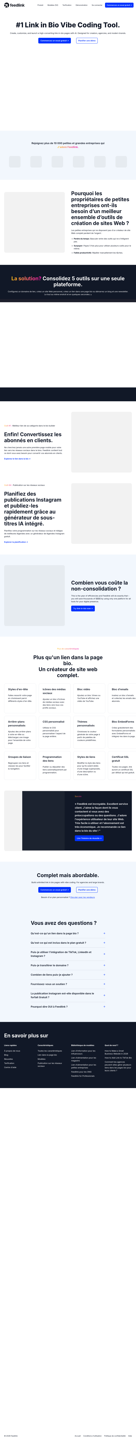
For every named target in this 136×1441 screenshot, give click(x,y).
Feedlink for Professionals (82, 1076)
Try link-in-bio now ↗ (83, 608)
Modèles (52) (52, 5)
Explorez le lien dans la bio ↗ (17, 459)
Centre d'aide (10, 1067)
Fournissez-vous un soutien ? (49, 984)
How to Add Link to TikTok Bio (118, 1058)
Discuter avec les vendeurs (82, 897)
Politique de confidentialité (115, 1436)
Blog (6, 1055)
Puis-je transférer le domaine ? (49, 965)
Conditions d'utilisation (92, 1436)
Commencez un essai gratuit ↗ (119, 5)
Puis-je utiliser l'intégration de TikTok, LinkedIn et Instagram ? (61, 954)
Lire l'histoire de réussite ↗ (89, 838)
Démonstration (81, 5)
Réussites (8, 1059)
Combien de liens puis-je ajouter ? (52, 974)
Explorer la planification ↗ (16, 542)
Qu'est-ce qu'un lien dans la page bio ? (55, 933)
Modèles (41, 1059)
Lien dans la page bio (47, 1055)
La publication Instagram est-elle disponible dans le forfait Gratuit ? (62, 995)
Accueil (78, 1436)
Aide (130, 1436)
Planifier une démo (87, 41)
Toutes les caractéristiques (50, 1051)
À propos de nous (12, 1051)
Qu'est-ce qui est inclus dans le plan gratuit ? (58, 942)
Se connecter (97, 5)
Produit (40, 5)
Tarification (66, 5)
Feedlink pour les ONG (81, 1072)
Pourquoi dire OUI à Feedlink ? (49, 1006)
